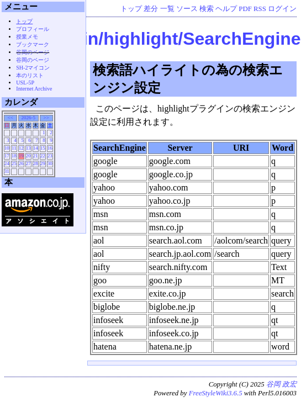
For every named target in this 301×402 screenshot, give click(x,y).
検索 (206, 9)
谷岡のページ (32, 52)
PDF (245, 9)
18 (14, 155)
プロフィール (32, 29)
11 (14, 148)
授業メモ (27, 37)
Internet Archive (34, 89)
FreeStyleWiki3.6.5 (215, 393)
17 (6, 155)
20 (28, 155)
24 (6, 163)
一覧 (167, 9)
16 (49, 148)
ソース (187, 9)
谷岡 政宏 (281, 384)
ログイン (282, 9)
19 (21, 155)
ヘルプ (226, 9)
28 (35, 163)
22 (42, 155)
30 (49, 163)
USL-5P (25, 83)
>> (46, 117)
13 (28, 148)
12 (21, 148)
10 (6, 148)
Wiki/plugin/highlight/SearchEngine (152, 39)
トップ (131, 9)
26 (21, 163)
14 (35, 148)
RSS (260, 9)
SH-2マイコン (33, 68)
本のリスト (30, 75)
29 (42, 163)
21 (35, 155)
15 (42, 148)
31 (6, 171)
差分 (151, 9)
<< (10, 117)
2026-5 (28, 117)
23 (49, 155)
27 (28, 163)
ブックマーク (32, 44)
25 (14, 163)
